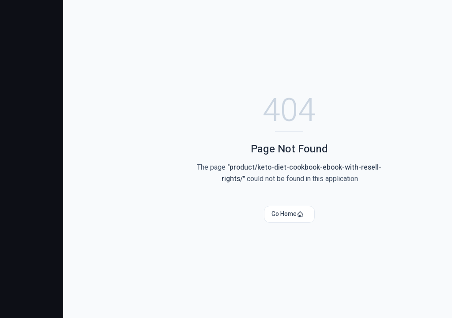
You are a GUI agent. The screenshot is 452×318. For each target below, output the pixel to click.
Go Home (224, 214)
